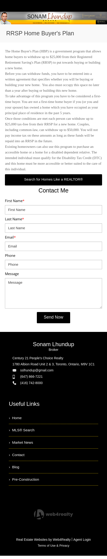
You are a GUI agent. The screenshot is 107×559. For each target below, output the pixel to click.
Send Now (53, 317)
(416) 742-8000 (31, 383)
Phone (10, 255)
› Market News (21, 444)
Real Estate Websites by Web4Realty (43, 543)
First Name (14, 200)
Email (10, 237)
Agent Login (82, 543)
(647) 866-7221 (31, 376)
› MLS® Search (22, 431)
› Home (15, 418)
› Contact (17, 456)
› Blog (14, 469)
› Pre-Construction (24, 482)
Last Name (14, 219)
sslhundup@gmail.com (37, 370)
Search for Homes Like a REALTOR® (53, 179)
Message (12, 273)
